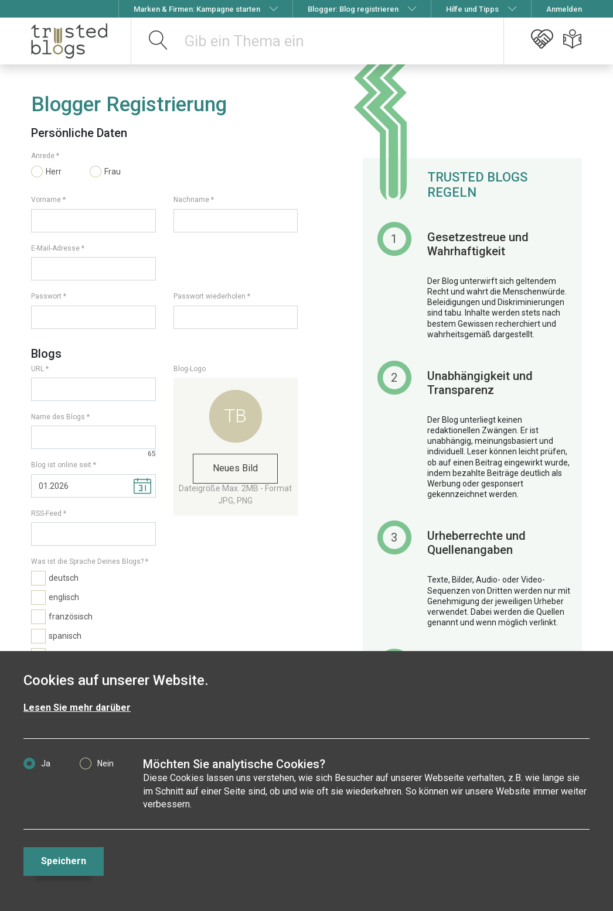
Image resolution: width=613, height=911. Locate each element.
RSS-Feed (46, 513)
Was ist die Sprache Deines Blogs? (87, 561)
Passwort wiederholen (209, 296)
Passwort (46, 296)
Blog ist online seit (61, 465)
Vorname (46, 200)
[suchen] (158, 41)
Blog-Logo (189, 369)
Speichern (63, 861)
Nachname (191, 200)
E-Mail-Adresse (55, 248)
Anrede (43, 156)
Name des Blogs (58, 417)
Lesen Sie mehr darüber (77, 707)
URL (37, 369)
